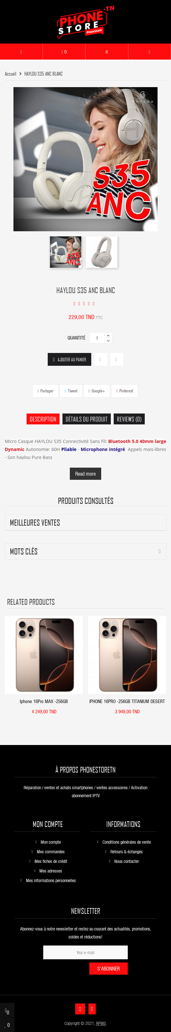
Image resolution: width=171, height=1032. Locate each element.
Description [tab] (43, 419)
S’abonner (108, 968)
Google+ (98, 390)
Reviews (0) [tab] (129, 419)
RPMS (101, 1023)
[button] (107, 52)
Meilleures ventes (35, 522)
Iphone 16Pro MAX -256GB (44, 701)
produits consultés (85, 500)
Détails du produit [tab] (87, 419)
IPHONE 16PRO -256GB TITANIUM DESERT (127, 701)
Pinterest (126, 390)
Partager (46, 390)
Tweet (72, 390)
